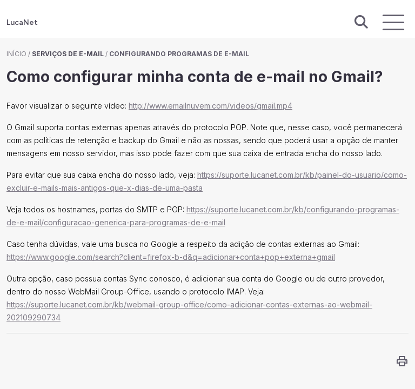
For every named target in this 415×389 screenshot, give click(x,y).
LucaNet (22, 22)
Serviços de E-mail (68, 54)
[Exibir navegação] (393, 22)
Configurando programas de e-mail (179, 54)
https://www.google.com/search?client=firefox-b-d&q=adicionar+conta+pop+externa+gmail (170, 256)
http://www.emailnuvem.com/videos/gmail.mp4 (210, 105)
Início (16, 54)
